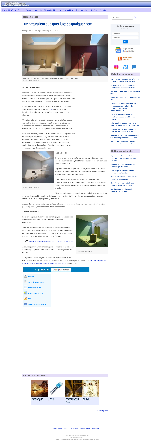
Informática (37, 10)
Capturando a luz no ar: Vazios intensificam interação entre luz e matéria (123, 158)
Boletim (66, 428)
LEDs (50, 109)
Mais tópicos (102, 410)
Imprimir (31, 276)
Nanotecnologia (82, 10)
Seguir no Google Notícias (37, 304)
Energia (21, 10)
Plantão (103, 10)
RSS (29, 299)
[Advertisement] (11, 46)
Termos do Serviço (85, 428)
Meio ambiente (68, 10)
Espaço (28, 10)
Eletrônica (12, 10)
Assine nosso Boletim (35, 293)
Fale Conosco (74, 428)
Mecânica (57, 10)
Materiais (47, 10)
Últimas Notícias (57, 428)
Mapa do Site (95, 428)
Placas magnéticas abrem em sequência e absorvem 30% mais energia (123, 116)
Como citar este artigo (36, 282)
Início (4, 10)
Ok (125, 42)
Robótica (94, 10)
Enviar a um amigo (34, 288)
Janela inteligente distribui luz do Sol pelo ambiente (51, 241)
